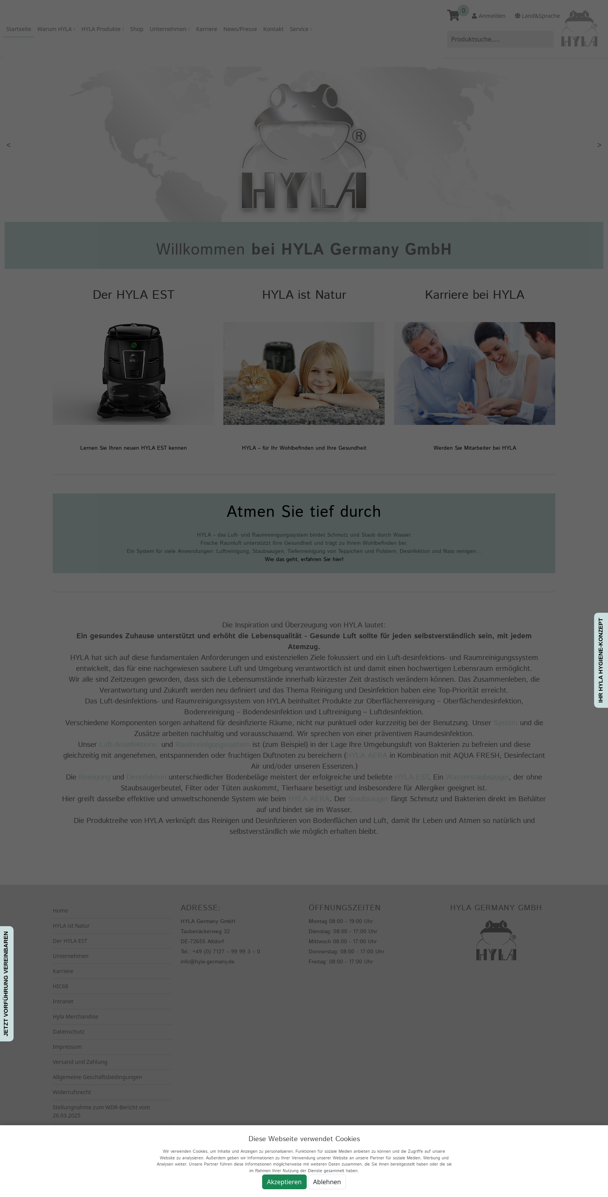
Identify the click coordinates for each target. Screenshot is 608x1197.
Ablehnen (327, 1182)
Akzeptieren (284, 1182)
